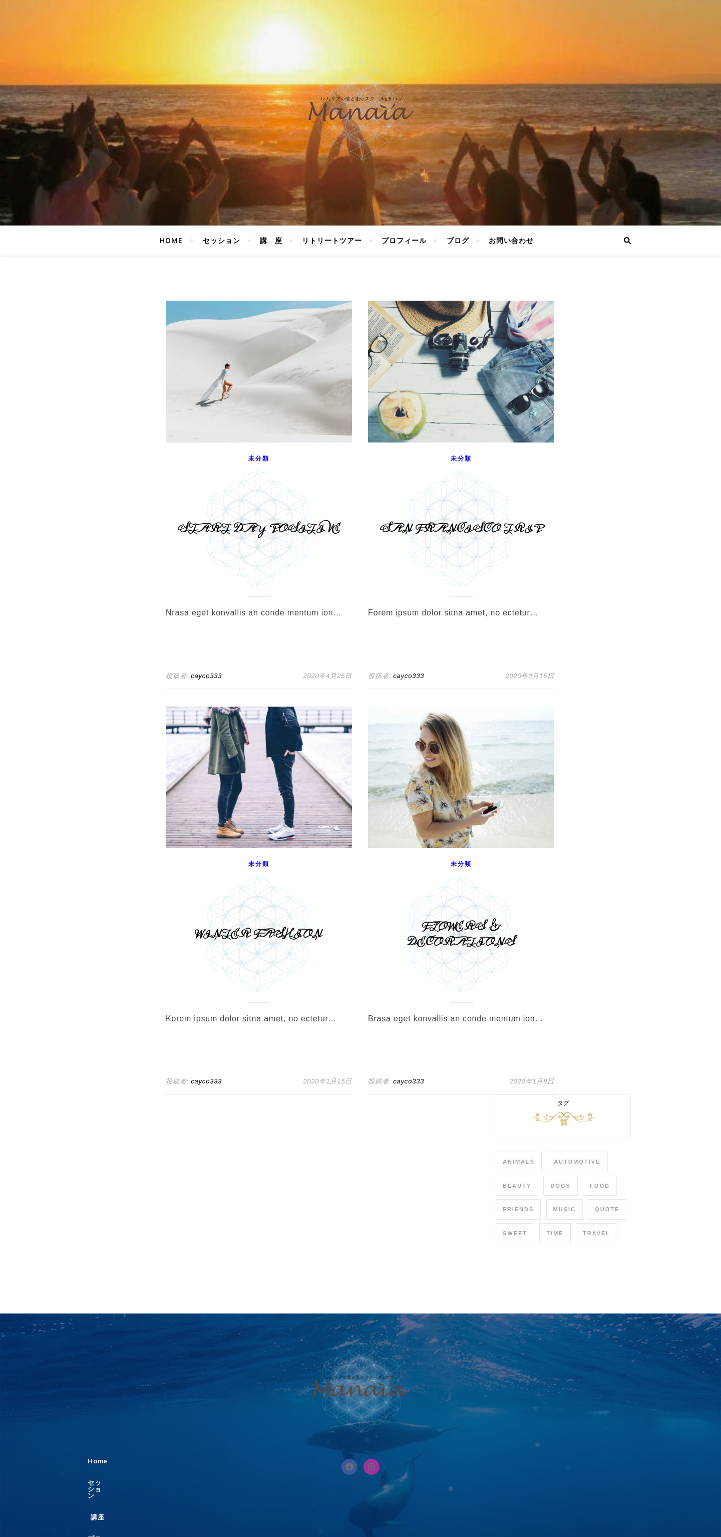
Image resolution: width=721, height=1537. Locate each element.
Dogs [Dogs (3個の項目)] (560, 1186)
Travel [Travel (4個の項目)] (596, 1233)
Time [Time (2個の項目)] (554, 1233)
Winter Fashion (258, 934)
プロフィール (404, 240)
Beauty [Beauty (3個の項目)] (517, 1186)
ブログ (458, 240)
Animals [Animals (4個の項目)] (519, 1162)
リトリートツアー (332, 240)
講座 (346, 1461)
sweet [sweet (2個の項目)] (515, 1233)
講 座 (271, 240)
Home (171, 240)
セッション (221, 240)
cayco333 (206, 676)
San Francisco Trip (461, 529)
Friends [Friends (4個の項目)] (518, 1209)
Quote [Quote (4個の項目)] (607, 1209)
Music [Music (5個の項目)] (564, 1209)
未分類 (258, 458)
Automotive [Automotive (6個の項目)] (577, 1162)
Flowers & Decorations (461, 934)
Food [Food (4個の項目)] (600, 1186)
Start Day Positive (259, 529)
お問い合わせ (511, 240)
